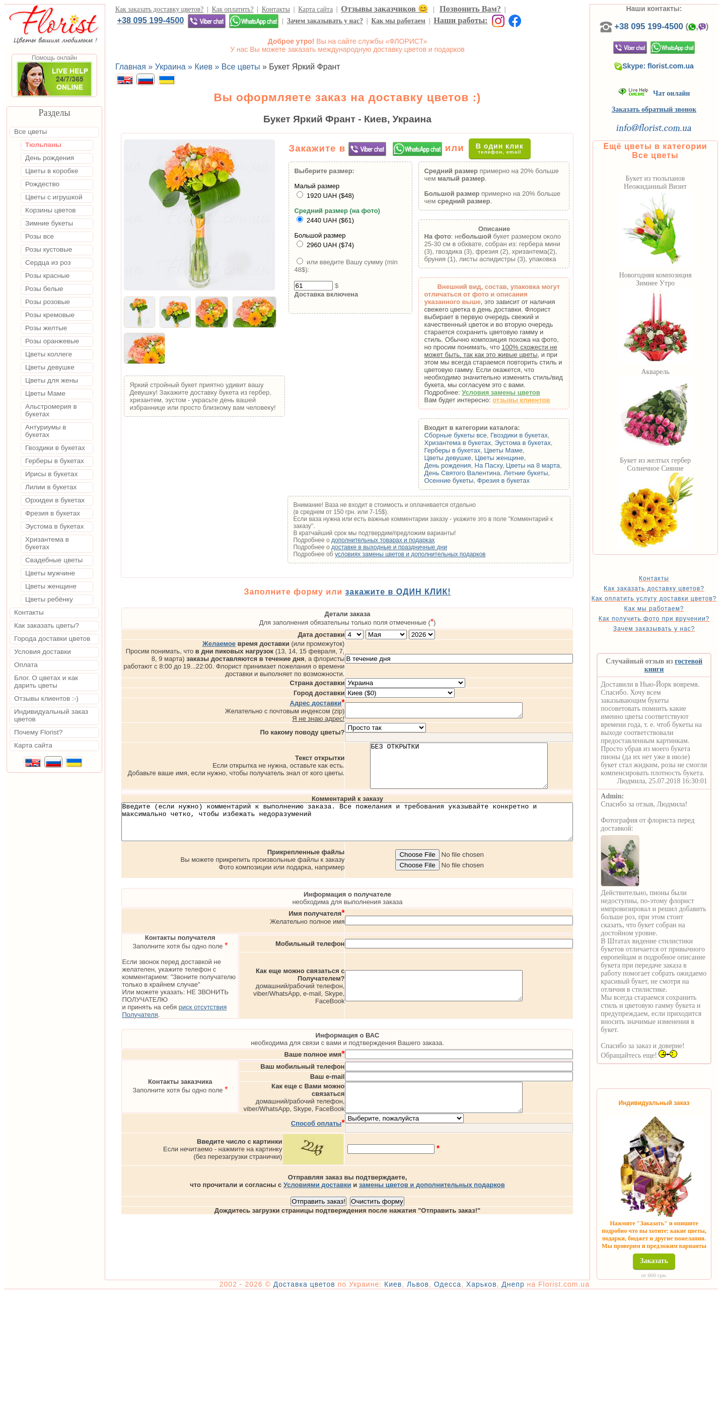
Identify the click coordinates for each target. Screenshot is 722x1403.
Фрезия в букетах (519, 480)
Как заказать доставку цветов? (159, 9)
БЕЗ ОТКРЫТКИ (501, 748)
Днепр (541, 1394)
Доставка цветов (333, 1394)
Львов (447, 1394)
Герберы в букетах (468, 450)
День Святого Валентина (478, 473)
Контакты (276, 9)
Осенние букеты (464, 480)
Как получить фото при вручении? (670, 639)
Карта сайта (315, 9)
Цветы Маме (519, 450)
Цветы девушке (463, 458)
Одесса (476, 1394)
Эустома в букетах (538, 443)
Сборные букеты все (471, 435)
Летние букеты (542, 473)
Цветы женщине (515, 458)
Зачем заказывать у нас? (325, 21)
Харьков (510, 1394)
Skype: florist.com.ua (670, 76)
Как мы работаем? (670, 625)
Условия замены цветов (517, 392)
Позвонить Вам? (470, 9)
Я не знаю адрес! (360, 697)
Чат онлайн (670, 103)
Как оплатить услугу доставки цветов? (670, 612)
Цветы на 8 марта (549, 465)
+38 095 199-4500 (150, 20)
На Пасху (505, 465)
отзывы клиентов (537, 400)
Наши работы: (460, 20)
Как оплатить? (233, 9)
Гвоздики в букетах (535, 435)
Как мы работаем (398, 21)
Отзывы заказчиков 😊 (384, 9)
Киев (421, 1394)
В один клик (508, 148)
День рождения (463, 465)
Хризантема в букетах (473, 443)
